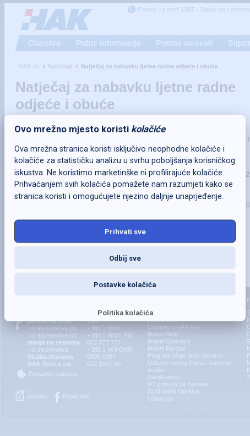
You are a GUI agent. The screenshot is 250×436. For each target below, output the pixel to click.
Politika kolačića (125, 313)
